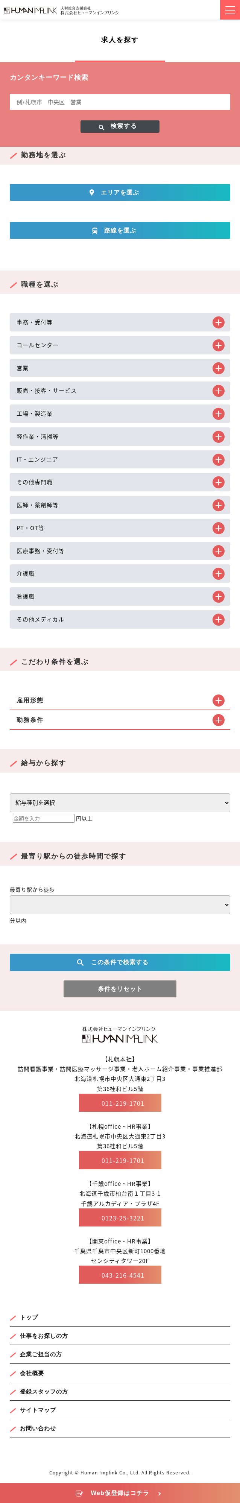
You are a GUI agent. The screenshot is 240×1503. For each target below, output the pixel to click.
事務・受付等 (35, 322)
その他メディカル (40, 619)
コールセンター (38, 345)
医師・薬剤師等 (38, 505)
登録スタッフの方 (44, 1391)
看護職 (26, 596)
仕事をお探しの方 (44, 1336)
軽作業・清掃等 (38, 436)
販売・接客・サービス (47, 390)
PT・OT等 (30, 528)
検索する (124, 126)
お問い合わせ (38, 1428)
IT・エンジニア (37, 459)
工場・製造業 (35, 413)
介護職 (26, 573)
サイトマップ (38, 1410)
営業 (23, 368)
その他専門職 (35, 482)
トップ (29, 1317)
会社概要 (32, 1373)
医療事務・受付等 (41, 551)
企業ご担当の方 (41, 1354)
